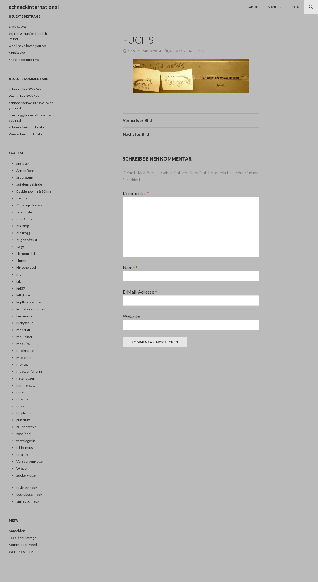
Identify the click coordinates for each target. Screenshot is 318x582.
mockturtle (25, 350)
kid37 (20, 288)
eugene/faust (26, 240)
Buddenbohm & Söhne (33, 191)
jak (18, 281)
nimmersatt (25, 385)
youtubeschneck (29, 494)
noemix (22, 399)
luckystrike (24, 323)
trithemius (24, 447)
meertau (23, 330)
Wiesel (14, 134)
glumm (21, 260)
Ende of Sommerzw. (24, 59)
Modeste (23, 357)
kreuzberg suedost (31, 309)
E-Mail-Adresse (140, 291)
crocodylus (25, 212)
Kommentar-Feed (23, 544)
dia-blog (22, 226)
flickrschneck (26, 487)
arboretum (24, 177)
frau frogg (16, 115)
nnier (20, 392)
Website (131, 316)
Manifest (275, 7)
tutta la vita (17, 53)
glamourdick (26, 253)
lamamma (24, 316)
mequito (23, 344)
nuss (20, 406)
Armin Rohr (25, 170)
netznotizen (25, 378)
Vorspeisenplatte (29, 461)
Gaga (20, 247)
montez (22, 364)
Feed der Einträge (22, 538)
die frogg (23, 233)
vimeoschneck (27, 501)
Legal (295, 7)
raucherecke (26, 427)
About (254, 7)
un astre (22, 454)
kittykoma (24, 295)
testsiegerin (25, 441)
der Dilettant (26, 219)
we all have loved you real (28, 46)
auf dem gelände (29, 184)
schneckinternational (34, 7)
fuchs (198, 51)
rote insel (23, 434)
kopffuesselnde (28, 302)
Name (130, 267)
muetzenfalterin (29, 371)
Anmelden (17, 531)
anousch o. (24, 163)
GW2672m (17, 27)
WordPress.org (21, 551)
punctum (23, 420)
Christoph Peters (29, 205)
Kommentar (136, 193)
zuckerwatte (26, 475)
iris (18, 274)
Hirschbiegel (26, 267)
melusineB (24, 337)
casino (21, 198)
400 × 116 (177, 51)
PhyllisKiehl (25, 413)
